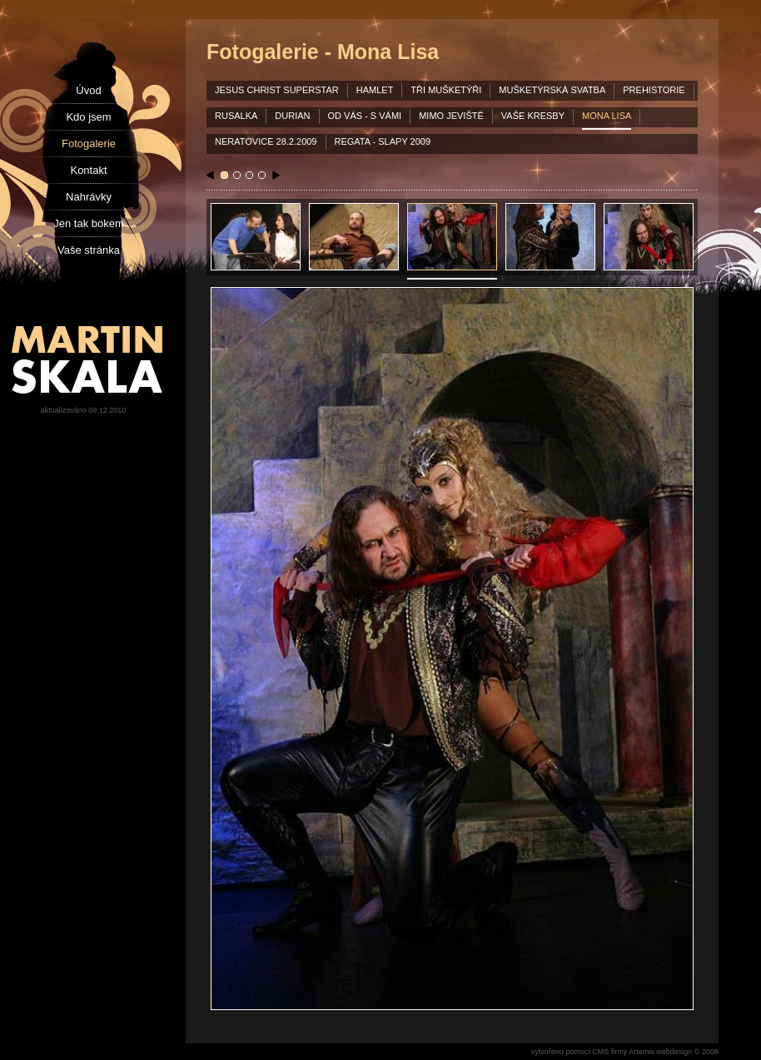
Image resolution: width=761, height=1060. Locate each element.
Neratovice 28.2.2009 (266, 141)
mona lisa (606, 116)
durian (292, 116)
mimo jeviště (451, 116)
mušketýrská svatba (552, 90)
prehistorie (653, 90)
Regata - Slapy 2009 (383, 141)
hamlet (375, 90)
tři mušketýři (445, 90)
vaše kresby (533, 116)
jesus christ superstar (277, 90)
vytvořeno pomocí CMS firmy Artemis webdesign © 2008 (625, 1052)
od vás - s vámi (365, 116)
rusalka (236, 116)
